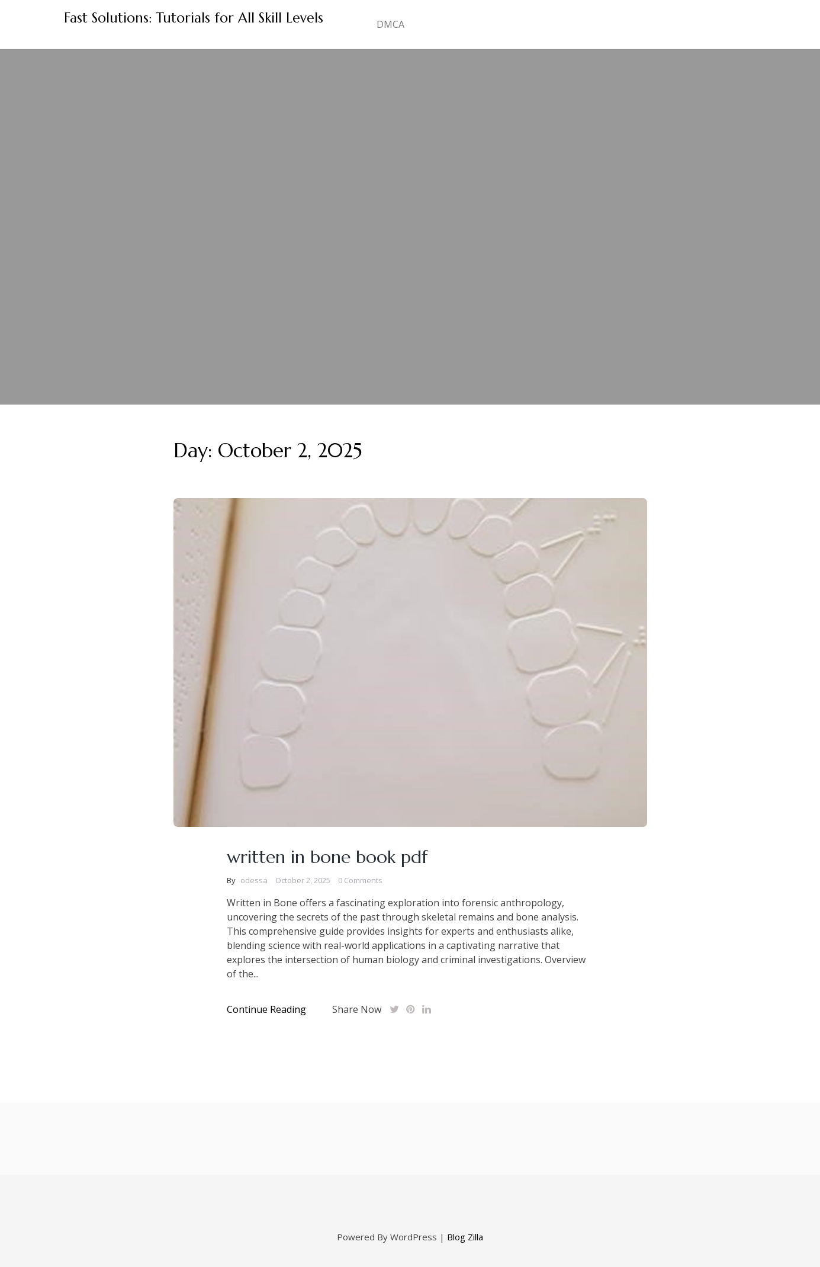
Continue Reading (266, 1009)
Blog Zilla (465, 1237)
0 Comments (360, 880)
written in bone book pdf (327, 857)
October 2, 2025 (302, 880)
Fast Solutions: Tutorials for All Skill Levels (193, 17)
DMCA (390, 24)
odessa (254, 880)
